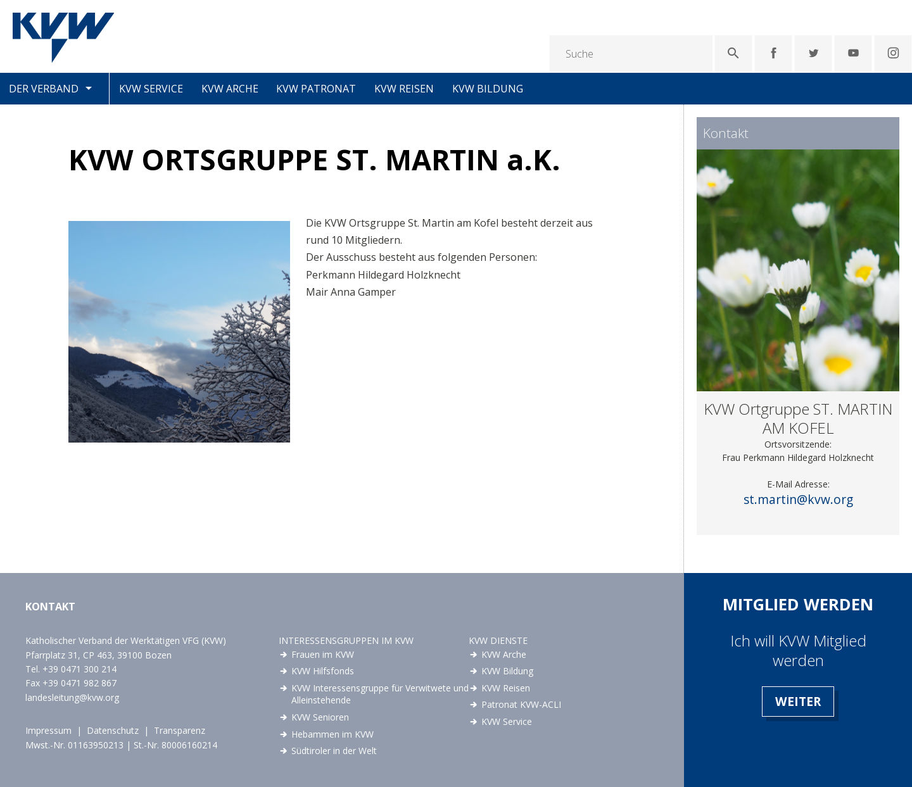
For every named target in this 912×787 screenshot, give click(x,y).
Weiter (798, 701)
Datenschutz (113, 730)
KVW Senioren (320, 717)
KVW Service (151, 89)
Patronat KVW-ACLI (521, 704)
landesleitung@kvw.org (72, 697)
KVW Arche (229, 89)
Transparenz (179, 730)
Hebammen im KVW (332, 734)
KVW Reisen (404, 89)
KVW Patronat (316, 89)
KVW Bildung (487, 89)
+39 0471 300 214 (79, 669)
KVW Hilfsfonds (322, 671)
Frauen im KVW (322, 654)
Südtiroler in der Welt (334, 751)
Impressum (48, 730)
